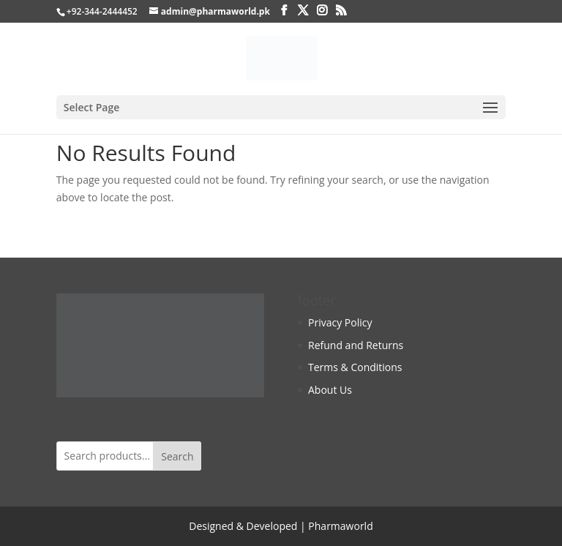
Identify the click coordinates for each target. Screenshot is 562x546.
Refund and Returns (355, 345)
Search (177, 456)
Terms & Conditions (355, 367)
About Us (330, 390)
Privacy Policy (340, 322)
